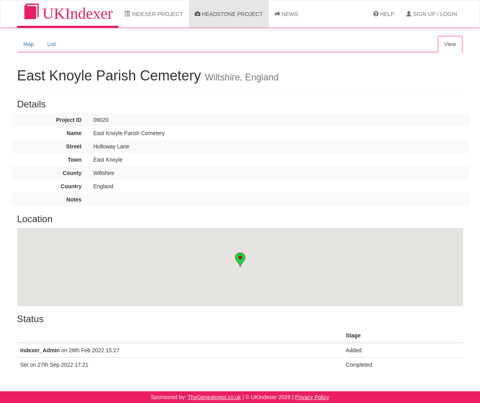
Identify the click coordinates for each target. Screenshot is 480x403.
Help (383, 14)
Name (74, 133)
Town (75, 160)
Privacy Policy (312, 397)
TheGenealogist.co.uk (214, 397)
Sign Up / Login (431, 14)
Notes (74, 199)
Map (28, 44)
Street (74, 146)
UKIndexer (68, 13)
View (450, 44)
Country (71, 186)
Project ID (68, 120)
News (286, 14)
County (72, 173)
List (51, 44)
